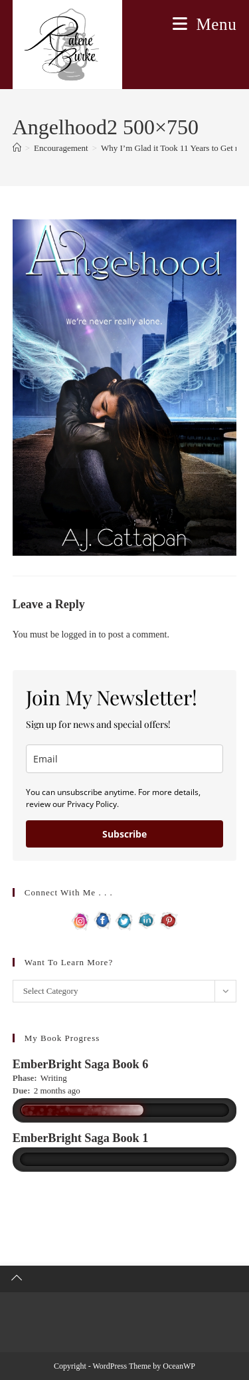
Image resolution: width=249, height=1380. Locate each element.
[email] (125, 759)
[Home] (17, 148)
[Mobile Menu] (204, 24)
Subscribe (124, 834)
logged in (78, 634)
